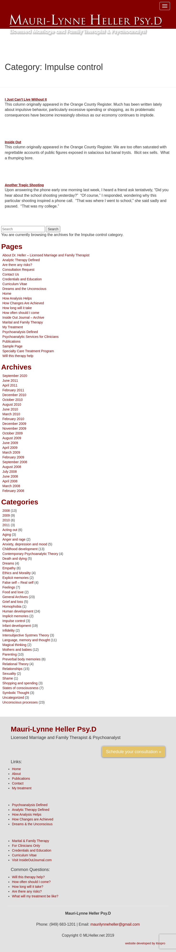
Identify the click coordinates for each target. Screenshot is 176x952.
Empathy (9, 568)
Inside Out (13, 142)
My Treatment (12, 327)
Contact (17, 783)
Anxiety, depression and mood (24, 544)
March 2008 (11, 486)
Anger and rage (14, 539)
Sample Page (12, 346)
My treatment (22, 788)
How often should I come (20, 313)
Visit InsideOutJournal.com (32, 860)
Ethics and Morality (16, 573)
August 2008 (11, 467)
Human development (17, 611)
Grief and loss (12, 602)
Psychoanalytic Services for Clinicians (30, 337)
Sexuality (9, 673)
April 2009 (9, 448)
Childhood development (20, 549)
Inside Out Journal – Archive (23, 317)
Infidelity (8, 630)
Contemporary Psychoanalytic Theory (30, 554)
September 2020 (14, 376)
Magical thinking (14, 645)
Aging (6, 535)
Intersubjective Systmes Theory (25, 635)
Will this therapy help (17, 356)
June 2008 (10, 476)
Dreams (8, 563)
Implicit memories (15, 616)
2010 (6, 520)
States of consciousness (20, 688)
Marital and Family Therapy (22, 322)
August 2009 (11, 438)
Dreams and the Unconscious (24, 289)
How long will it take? (27, 887)
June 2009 (10, 443)
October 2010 (12, 400)
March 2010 (11, 414)
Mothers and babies (17, 650)
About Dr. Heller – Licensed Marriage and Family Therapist (45, 255)
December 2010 (14, 395)
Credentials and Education (22, 279)
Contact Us (10, 274)
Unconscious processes (20, 702)
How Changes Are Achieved (23, 303)
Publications (11, 341)
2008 (6, 511)
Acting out (9, 530)
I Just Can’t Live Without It (26, 99)
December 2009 (14, 424)
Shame (7, 678)
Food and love (13, 592)
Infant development (16, 626)
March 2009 (11, 452)
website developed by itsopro (145, 943)
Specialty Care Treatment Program (28, 351)
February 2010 (13, 419)
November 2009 (14, 428)
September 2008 (14, 462)
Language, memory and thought (26, 640)
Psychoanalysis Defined (20, 332)
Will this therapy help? (28, 877)
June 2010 (10, 409)
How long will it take (17, 308)
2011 (6, 525)
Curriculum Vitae (14, 284)
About (16, 774)
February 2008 (13, 491)
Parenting (9, 654)
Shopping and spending (20, 683)
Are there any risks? (17, 265)
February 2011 (13, 390)
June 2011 (10, 380)
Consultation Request (18, 269)
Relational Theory (15, 664)
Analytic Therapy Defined (21, 260)
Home (6, 293)
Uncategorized (13, 697)
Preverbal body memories (21, 659)
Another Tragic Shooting (24, 185)
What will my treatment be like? (35, 896)
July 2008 (9, 471)
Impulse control (13, 621)
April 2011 (9, 385)
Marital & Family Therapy (30, 841)
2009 (6, 515)
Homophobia (11, 606)
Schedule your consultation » (133, 751)
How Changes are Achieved (32, 819)
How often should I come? (31, 882)
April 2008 (9, 481)
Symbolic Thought (15, 693)
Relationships (12, 669)
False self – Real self (17, 582)
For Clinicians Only (26, 846)
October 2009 (12, 433)
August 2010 (11, 404)
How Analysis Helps (17, 298)
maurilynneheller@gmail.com (115, 924)
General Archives (15, 597)
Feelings (8, 587)
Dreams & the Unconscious (32, 824)
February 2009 (13, 457)
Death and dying (14, 558)
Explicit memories (15, 578)
